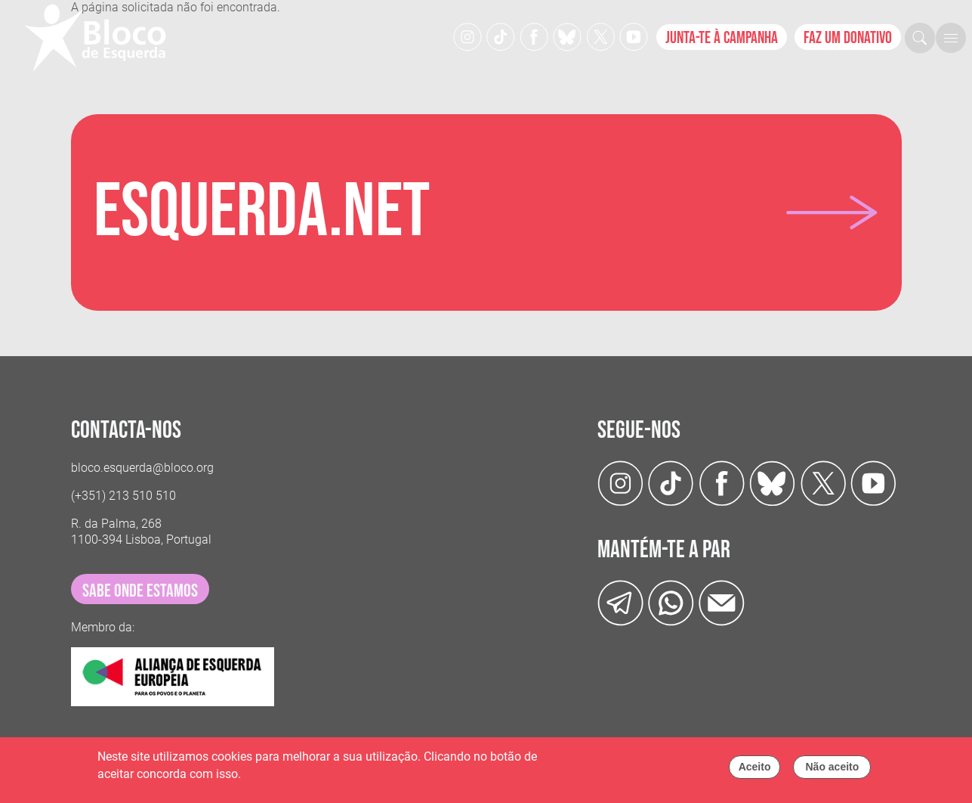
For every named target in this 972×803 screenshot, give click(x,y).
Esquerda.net (262, 212)
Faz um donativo (848, 38)
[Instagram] (467, 36)
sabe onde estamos (140, 591)
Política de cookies (294, 777)
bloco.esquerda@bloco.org (142, 467)
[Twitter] (567, 36)
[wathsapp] (671, 602)
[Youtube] (633, 36)
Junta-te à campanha (721, 38)
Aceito (755, 770)
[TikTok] (500, 36)
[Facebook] (534, 36)
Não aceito (832, 770)
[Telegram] (620, 602)
